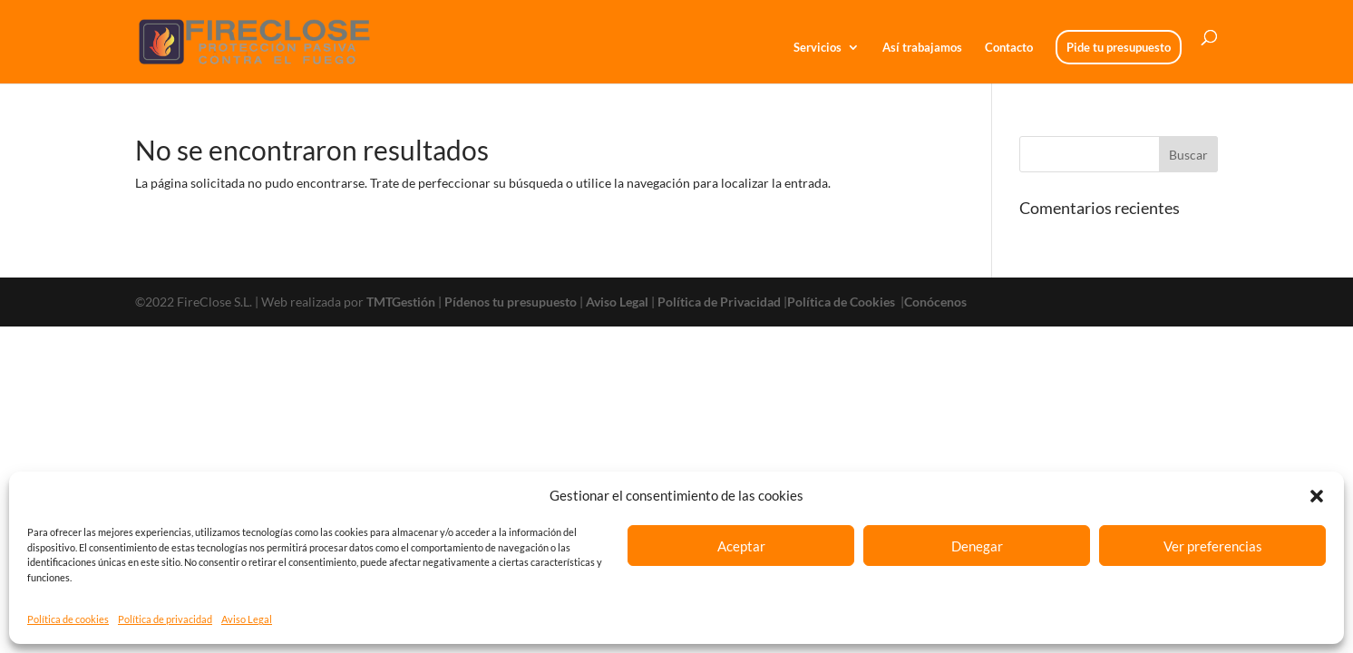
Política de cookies (68, 619)
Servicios (817, 47)
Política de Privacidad (719, 301)
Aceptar (741, 546)
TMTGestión (400, 301)
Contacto (1009, 47)
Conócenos (935, 301)
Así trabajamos (922, 47)
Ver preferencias (1212, 546)
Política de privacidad (165, 619)
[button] (1317, 496)
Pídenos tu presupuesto (510, 301)
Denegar (977, 546)
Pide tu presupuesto (1118, 47)
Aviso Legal (246, 619)
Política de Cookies (842, 301)
